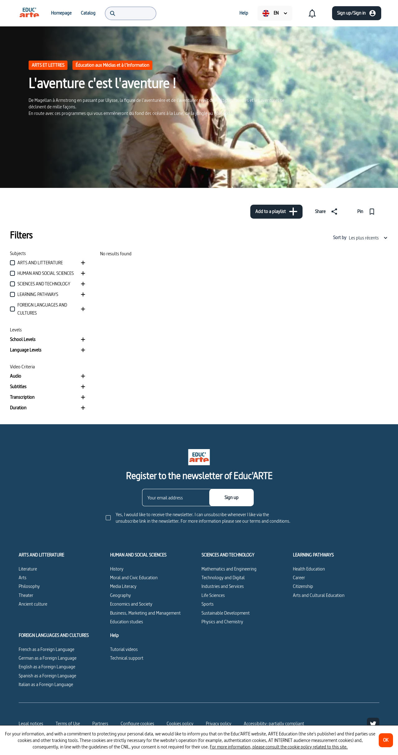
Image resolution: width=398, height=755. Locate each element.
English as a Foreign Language (47, 666)
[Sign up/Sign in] (356, 13)
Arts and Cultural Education (319, 595)
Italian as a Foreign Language (46, 684)
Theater (26, 595)
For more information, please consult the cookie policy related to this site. (279, 747)
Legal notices (31, 723)
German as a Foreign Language (47, 658)
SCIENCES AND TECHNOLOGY (227, 555)
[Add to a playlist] (276, 212)
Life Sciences (213, 595)
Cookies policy (180, 723)
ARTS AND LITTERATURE (41, 555)
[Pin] (367, 211)
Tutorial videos (124, 649)
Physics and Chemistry (222, 621)
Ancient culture (33, 604)
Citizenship (303, 586)
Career (299, 577)
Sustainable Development (225, 613)
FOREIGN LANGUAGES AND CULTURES (54, 635)
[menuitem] (29, 13)
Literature (28, 569)
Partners (100, 723)
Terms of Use (68, 723)
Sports (207, 604)
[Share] (327, 211)
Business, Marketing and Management (145, 613)
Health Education (309, 569)
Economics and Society (131, 604)
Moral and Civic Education (134, 577)
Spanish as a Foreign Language (47, 675)
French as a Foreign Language (46, 649)
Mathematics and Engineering (229, 569)
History (116, 569)
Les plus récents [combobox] (368, 237)
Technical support (126, 658)
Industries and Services (222, 586)
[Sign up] (231, 497)
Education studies (126, 621)
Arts (22, 577)
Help (114, 635)
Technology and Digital (223, 577)
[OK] (386, 740)
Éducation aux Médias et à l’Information (112, 65)
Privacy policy (218, 723)
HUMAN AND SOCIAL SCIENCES (138, 555)
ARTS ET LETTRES (48, 65)
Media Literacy (123, 586)
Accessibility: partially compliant (274, 723)
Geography (120, 595)
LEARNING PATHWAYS (313, 555)
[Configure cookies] (137, 723)
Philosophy (29, 586)
